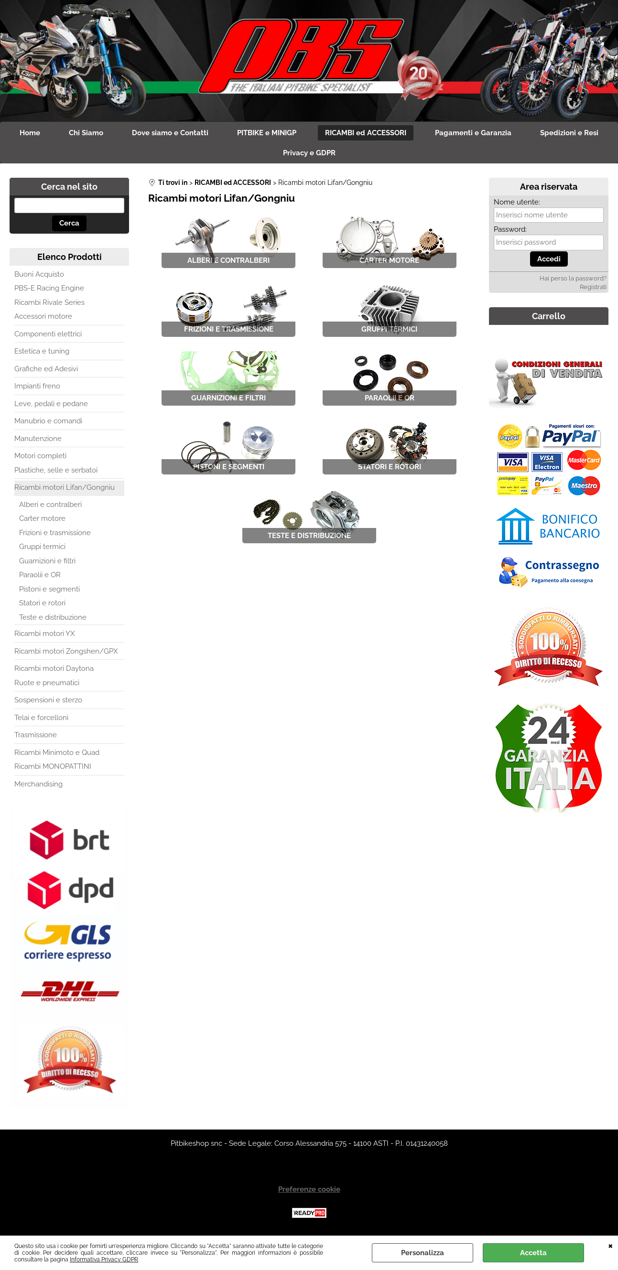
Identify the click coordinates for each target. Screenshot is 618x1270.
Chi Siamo (86, 133)
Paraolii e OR (40, 574)
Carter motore (42, 518)
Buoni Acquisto (39, 274)
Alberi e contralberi (50, 504)
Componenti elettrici (48, 334)
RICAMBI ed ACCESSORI (365, 133)
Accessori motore (43, 316)
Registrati (593, 287)
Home (30, 133)
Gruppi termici (42, 546)
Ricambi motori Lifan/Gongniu (64, 487)
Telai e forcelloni (41, 717)
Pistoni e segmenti (49, 589)
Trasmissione (35, 735)
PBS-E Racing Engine (49, 288)
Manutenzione (38, 438)
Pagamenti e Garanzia (473, 133)
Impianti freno (37, 386)
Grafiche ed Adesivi (46, 369)
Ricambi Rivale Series (49, 302)
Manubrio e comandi (48, 421)
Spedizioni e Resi (569, 133)
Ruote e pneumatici (46, 682)
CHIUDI (610, 1245)
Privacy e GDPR (309, 153)
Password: (510, 229)
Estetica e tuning (41, 351)
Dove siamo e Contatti (170, 133)
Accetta (533, 1252)
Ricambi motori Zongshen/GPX (66, 651)
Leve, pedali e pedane (51, 403)
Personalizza (422, 1252)
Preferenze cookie (309, 1189)
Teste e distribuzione (53, 617)
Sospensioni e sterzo (48, 700)
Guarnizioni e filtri (47, 561)
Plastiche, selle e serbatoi (56, 470)
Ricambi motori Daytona (54, 668)
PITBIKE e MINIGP (266, 133)
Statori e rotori (42, 603)
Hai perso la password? (573, 278)
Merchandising (38, 784)
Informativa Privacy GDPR (104, 1259)
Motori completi (40, 456)
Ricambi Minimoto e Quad (56, 752)
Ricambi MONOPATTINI (52, 766)
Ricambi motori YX (44, 633)
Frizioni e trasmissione (55, 532)
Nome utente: (517, 202)
